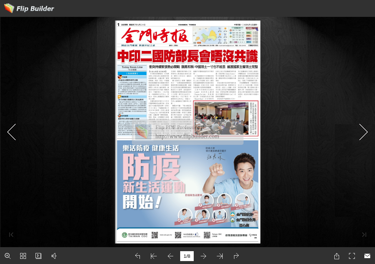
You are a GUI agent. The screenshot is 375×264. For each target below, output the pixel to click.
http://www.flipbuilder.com (187, 136)
